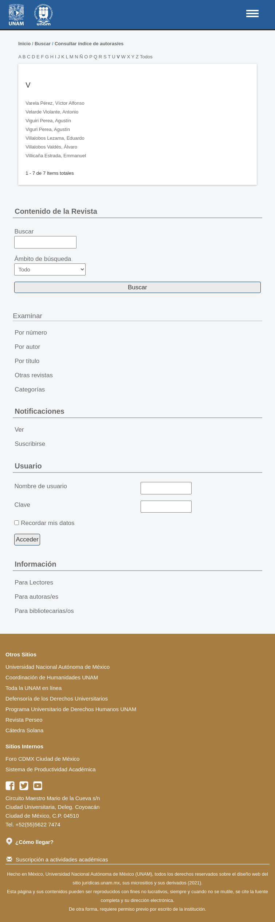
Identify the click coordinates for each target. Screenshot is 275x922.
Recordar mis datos (47, 523)
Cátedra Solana (24, 730)
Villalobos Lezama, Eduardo (55, 138)
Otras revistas (34, 375)
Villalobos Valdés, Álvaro (51, 147)
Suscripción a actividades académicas (57, 859)
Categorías (30, 389)
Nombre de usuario (40, 486)
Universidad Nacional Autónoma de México (57, 667)
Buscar (43, 43)
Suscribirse (30, 443)
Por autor (27, 346)
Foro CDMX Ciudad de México (42, 759)
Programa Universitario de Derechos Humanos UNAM (70, 709)
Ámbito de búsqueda (50, 265)
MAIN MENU (252, 13)
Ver (19, 429)
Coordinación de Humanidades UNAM (51, 677)
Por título (27, 361)
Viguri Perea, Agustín (47, 129)
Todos (146, 56)
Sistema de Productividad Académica (50, 769)
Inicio (24, 43)
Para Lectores (34, 582)
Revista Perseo (24, 720)
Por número (31, 332)
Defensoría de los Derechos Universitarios (56, 698)
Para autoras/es (36, 596)
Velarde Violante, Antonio (51, 112)
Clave (22, 504)
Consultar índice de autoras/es (89, 43)
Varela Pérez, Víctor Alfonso (55, 103)
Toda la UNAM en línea (33, 688)
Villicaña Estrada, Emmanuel (55, 155)
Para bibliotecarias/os (44, 610)
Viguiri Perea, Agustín (48, 120)
